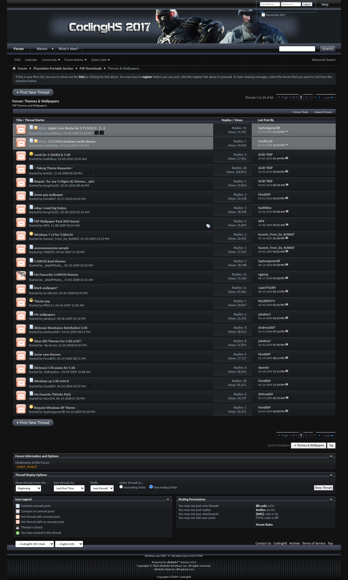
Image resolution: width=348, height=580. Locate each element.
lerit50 (47, 173)
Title (19, 120)
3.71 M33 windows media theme (71, 141)
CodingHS (280, 543)
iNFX (46, 225)
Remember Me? (273, 15)
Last (329, 97)
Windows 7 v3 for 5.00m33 (53, 235)
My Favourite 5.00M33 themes (56, 274)
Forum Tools (300, 112)
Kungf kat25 (51, 185)
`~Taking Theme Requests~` (53, 168)
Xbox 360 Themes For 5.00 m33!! (58, 341)
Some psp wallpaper (48, 195)
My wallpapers (44, 314)
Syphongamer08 (54, 412)
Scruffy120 (50, 293)
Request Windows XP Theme (54, 408)
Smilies (260, 510)
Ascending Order (132, 487)
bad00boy (49, 159)
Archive (294, 543)
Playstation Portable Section (53, 68)
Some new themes (47, 354)
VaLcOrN (49, 398)
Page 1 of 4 (289, 97)
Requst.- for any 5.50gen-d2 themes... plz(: (64, 181)
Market (42, 49)
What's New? (69, 49)
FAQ (18, 59)
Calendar (31, 59)
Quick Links (99, 59)
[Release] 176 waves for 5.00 (54, 368)
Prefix (94, 483)
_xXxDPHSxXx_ (53, 265)
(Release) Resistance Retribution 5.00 (61, 328)
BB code (261, 506)
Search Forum (323, 112)
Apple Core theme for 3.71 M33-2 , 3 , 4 (76, 128)
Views (238, 120)
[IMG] (260, 514)
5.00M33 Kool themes (50, 261)
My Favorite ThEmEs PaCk (52, 394)
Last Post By (267, 120)
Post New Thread (33, 92)
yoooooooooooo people (51, 248)
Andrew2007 (51, 332)
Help (324, 5)
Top (331, 445)
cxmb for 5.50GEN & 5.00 (52, 155)
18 (244, 381)
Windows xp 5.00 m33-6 (51, 381)
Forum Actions (73, 59)
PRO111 (48, 305)
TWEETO (48, 252)
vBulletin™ (173, 562)
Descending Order (163, 487)
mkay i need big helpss (50, 208)
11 (244, 288)
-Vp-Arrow (50, 345)
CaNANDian (51, 146)
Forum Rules (264, 524)
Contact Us (263, 543)
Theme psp (42, 301)
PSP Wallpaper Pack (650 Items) (57, 221)
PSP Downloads (91, 68)
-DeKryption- (51, 372)
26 (244, 168)
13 (244, 274)
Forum (19, 49)
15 (244, 128)
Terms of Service (313, 543)
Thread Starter (35, 120)
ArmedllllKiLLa (52, 133)
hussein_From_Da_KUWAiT (61, 239)
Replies (227, 120)
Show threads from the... (31, 483)
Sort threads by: (64, 483)
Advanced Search (324, 59)
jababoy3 (49, 319)
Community (49, 59)
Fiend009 (49, 199)
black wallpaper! (46, 288)
